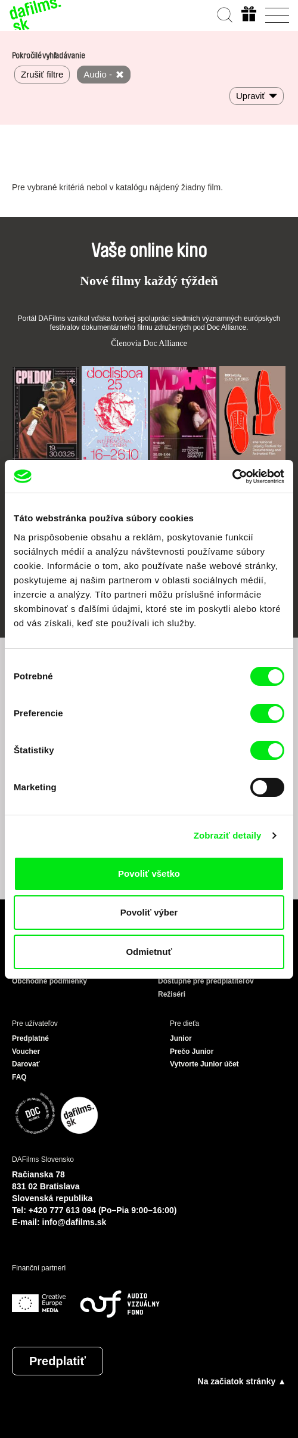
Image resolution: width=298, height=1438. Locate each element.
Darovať (25, 1064)
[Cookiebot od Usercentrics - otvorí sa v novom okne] (232, 476)
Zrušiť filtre (42, 74)
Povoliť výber (149, 912)
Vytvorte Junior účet (204, 1064)
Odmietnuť (149, 952)
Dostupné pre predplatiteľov (206, 981)
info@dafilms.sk (74, 1222)
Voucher (26, 1051)
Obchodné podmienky (49, 981)
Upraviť (250, 96)
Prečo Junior (191, 1051)
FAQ (19, 1077)
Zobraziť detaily (228, 835)
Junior (181, 1038)
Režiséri (171, 994)
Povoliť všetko (149, 873)
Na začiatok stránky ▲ (242, 1381)
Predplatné (30, 1038)
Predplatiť (57, 1361)
